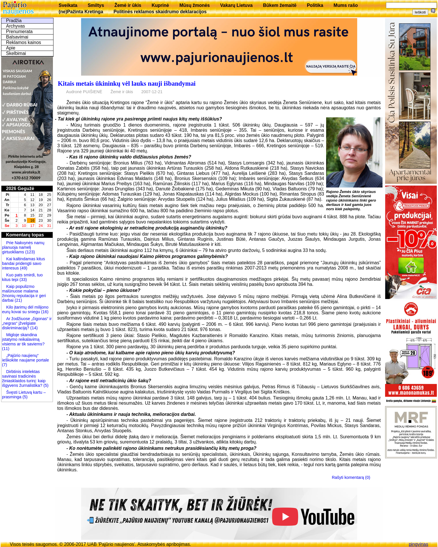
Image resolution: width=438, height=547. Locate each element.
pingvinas (418, 544)
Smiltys (96, 5)
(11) (5, 348)
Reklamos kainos (23, 42)
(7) (4, 364)
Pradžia (14, 20)
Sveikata (68, 5)
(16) (44, 311)
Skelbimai (16, 53)
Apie (10, 47)
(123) (29, 252)
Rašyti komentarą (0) (351, 477)
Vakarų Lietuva (236, 5)
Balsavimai (17, 37)
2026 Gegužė (20, 188)
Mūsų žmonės (194, 5)
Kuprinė (160, 5)
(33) (22, 279)
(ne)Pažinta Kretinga (81, 11)
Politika (315, 5)
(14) (33, 328)
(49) (23, 268)
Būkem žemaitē (280, 5)
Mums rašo (346, 5)
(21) (18, 300)
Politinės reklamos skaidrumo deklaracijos (160, 11)
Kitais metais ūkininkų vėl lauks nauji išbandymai (127, 83)
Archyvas (15, 26)
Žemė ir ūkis (127, 5)
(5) (45, 385)
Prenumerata (19, 31)
